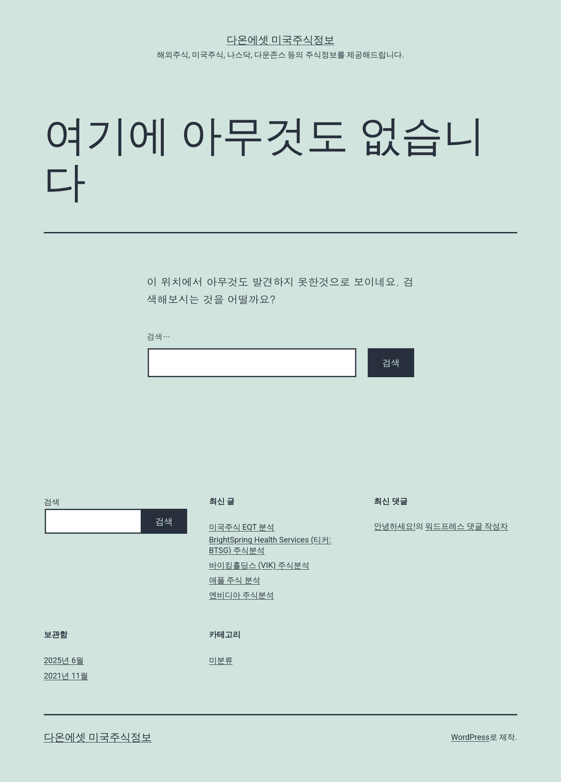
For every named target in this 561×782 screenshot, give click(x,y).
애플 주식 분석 (234, 580)
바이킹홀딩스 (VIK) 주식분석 (259, 565)
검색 (52, 502)
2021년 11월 (66, 675)
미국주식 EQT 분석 (242, 527)
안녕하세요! (394, 526)
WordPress (470, 737)
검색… (158, 336)
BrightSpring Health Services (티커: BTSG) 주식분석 (270, 544)
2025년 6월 (64, 660)
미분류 (221, 660)
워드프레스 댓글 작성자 (466, 526)
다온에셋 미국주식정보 (280, 40)
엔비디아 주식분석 (241, 595)
